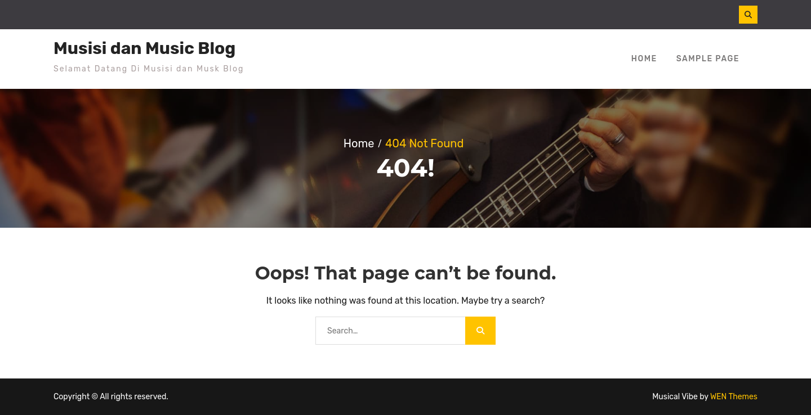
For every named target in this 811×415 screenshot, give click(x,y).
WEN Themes (733, 397)
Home (644, 59)
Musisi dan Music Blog (144, 48)
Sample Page (707, 59)
